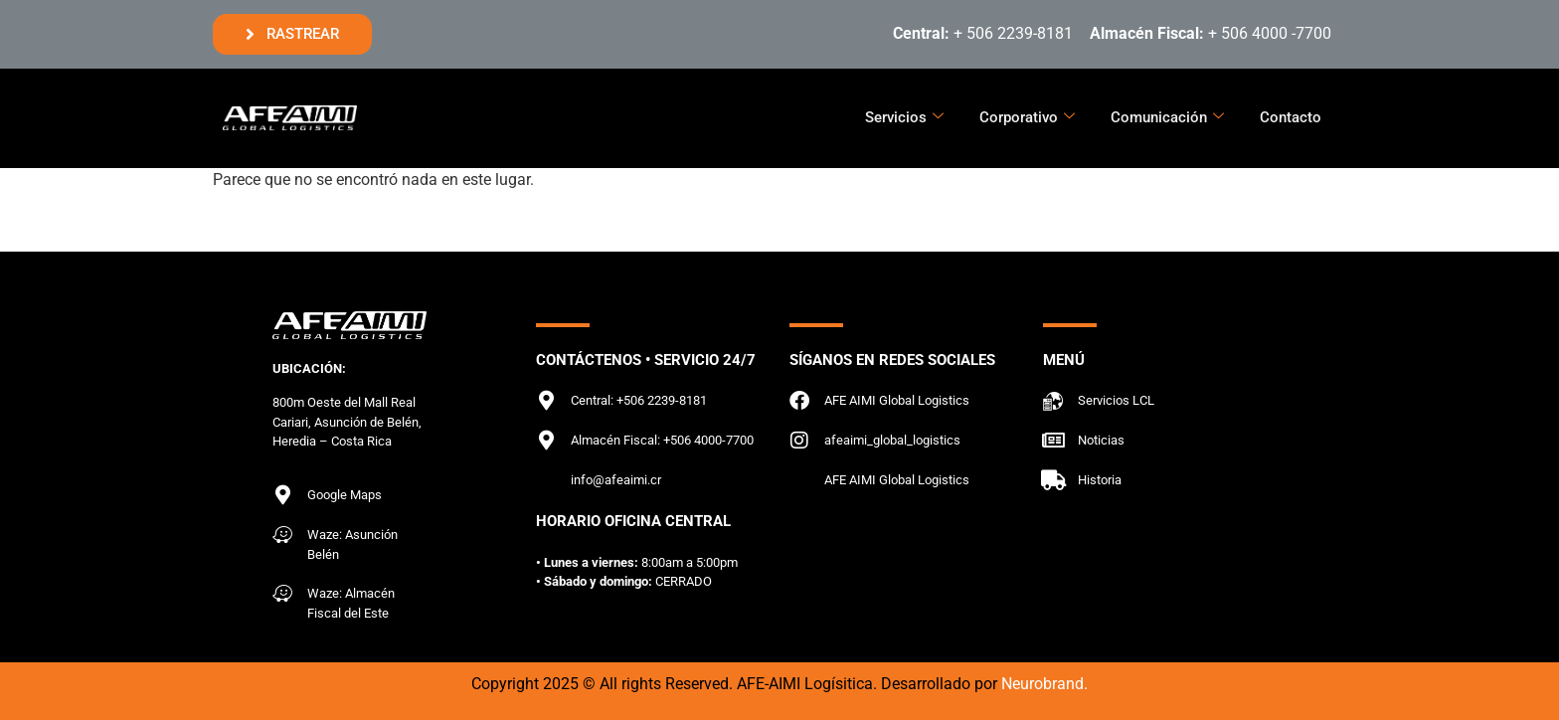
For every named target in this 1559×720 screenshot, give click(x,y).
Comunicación (1167, 117)
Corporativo (1027, 117)
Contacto (1290, 117)
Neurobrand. (1044, 683)
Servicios (904, 117)
